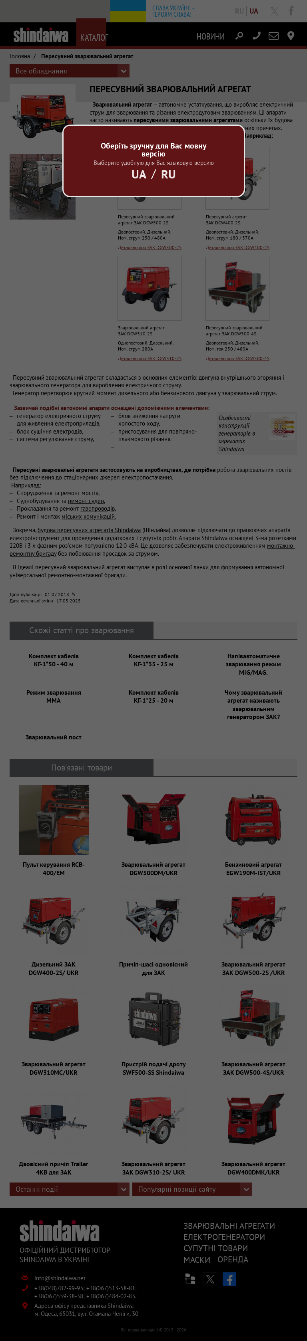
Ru (168, 174)
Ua (139, 174)
